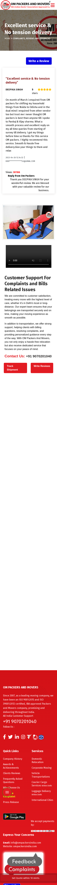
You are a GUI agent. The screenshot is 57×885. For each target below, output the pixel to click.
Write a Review (39, 61)
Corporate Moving (42, 767)
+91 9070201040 (38, 356)
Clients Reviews (11, 773)
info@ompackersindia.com (26, 842)
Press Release (11, 802)
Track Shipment (12, 368)
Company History (12, 758)
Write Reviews (42, 366)
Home (7, 37)
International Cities (42, 800)
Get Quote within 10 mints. (26, 878)
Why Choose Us (11, 787)
